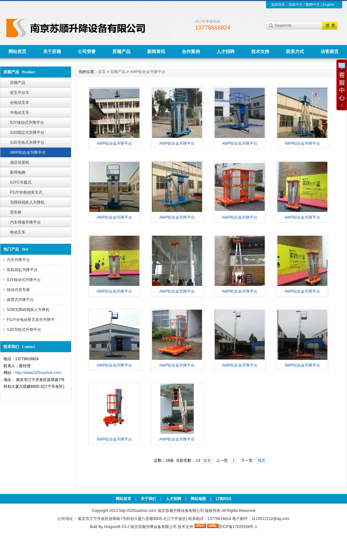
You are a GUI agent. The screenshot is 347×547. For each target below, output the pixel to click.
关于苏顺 (52, 51)
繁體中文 (313, 4)
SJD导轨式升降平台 (27, 142)
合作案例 (191, 51)
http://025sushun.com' (138, 510)
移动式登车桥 (18, 289)
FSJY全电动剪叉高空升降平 (31, 319)
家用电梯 (17, 172)
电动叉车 (17, 232)
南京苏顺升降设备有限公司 (153, 526)
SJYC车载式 (20, 182)
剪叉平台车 (19, 92)
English (328, 4)
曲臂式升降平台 (20, 299)
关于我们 (148, 499)
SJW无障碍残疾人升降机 (28, 309)
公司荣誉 (87, 51)
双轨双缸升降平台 (22, 270)
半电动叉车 (19, 112)
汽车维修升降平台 (25, 222)
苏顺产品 (121, 51)
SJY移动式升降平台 (27, 122)
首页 (102, 71)
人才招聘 (226, 51)
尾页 (261, 460)
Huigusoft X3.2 (116, 526)
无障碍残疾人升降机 (27, 202)
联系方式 (295, 51)
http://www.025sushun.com (38, 372)
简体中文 (296, 4)
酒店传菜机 (19, 162)
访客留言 (330, 51)
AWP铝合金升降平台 (28, 152)
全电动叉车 (19, 102)
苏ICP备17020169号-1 (237, 526)
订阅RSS (223, 499)
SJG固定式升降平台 (27, 132)
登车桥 (16, 212)
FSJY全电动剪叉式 (26, 192)
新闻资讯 (156, 51)
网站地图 (198, 499)
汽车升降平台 (18, 260)
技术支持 (260, 51)
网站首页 (17, 51)
